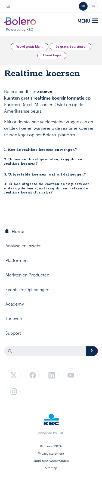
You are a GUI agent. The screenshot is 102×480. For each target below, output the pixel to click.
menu (88, 21)
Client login (52, 55)
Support (13, 333)
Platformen (16, 260)
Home (14, 231)
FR (93, 6)
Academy (14, 304)
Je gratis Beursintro (70, 46)
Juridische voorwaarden (51, 461)
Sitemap (51, 468)
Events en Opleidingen (27, 289)
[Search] (45, 351)
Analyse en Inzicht (23, 246)
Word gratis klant (29, 46)
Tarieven (13, 318)
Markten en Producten (27, 275)
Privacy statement (51, 454)
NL (83, 6)
